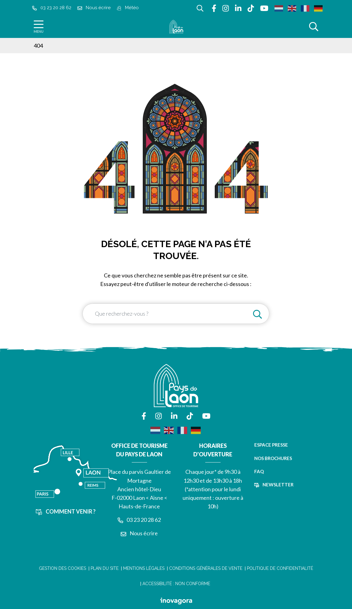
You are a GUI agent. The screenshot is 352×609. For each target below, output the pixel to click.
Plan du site (105, 568)
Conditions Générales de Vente (205, 568)
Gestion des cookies (62, 568)
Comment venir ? (66, 511)
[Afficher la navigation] (39, 26)
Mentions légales (144, 568)
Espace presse (271, 444)
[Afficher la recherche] (200, 7)
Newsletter (273, 484)
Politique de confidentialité (280, 568)
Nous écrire (139, 533)
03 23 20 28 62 (139, 519)
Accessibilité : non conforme (176, 583)
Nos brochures (273, 458)
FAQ (259, 471)
